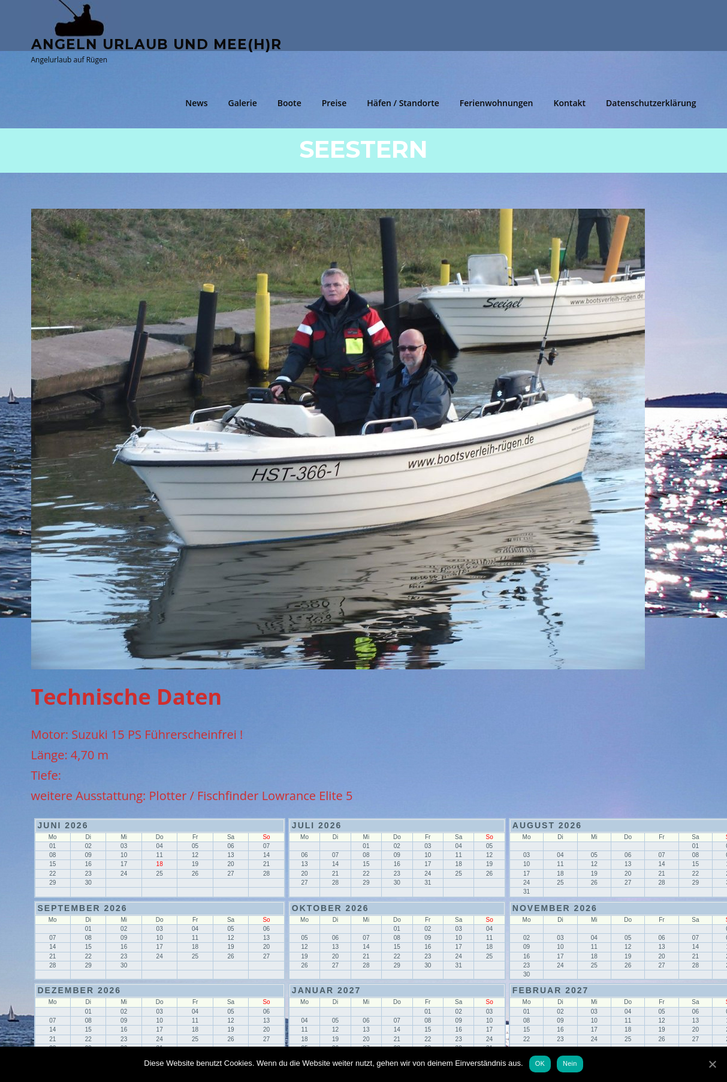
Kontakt (569, 103)
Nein (570, 1063)
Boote (289, 103)
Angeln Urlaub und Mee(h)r (156, 43)
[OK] (712, 1064)
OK (540, 1063)
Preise (334, 103)
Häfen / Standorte (403, 103)
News (196, 103)
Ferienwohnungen (496, 103)
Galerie (242, 103)
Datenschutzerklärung (651, 103)
